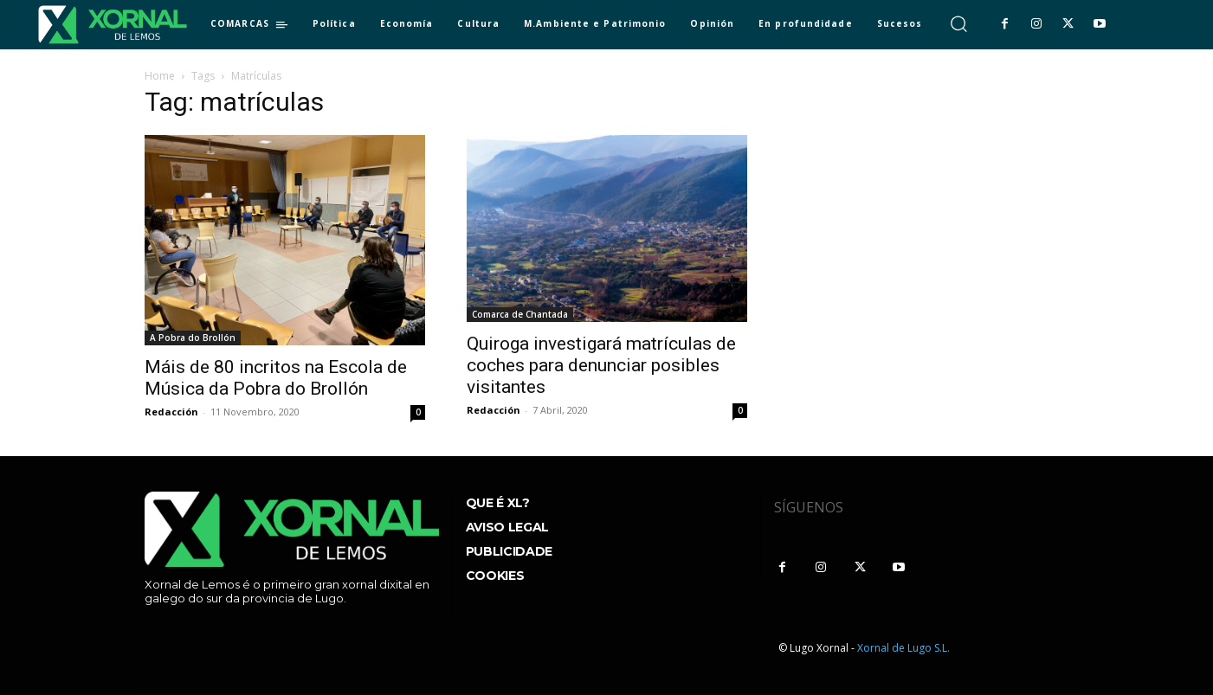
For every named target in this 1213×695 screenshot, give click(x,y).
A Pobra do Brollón (193, 337)
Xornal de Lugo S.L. (903, 647)
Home (160, 75)
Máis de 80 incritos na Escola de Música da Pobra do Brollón (276, 378)
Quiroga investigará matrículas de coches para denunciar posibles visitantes (601, 365)
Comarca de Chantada (520, 314)
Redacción (171, 411)
